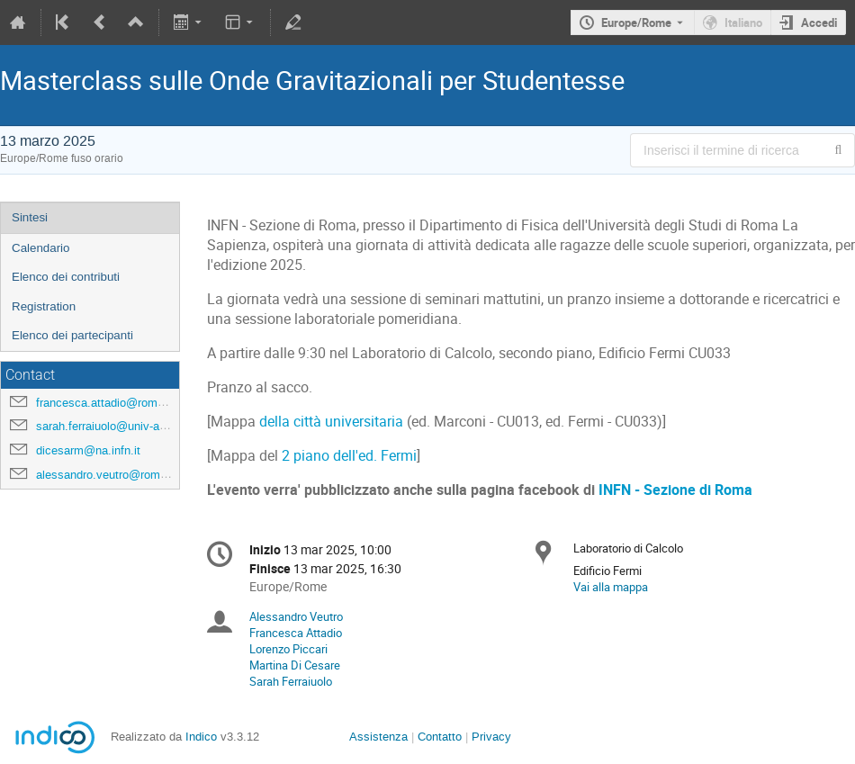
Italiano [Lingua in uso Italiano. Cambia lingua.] (743, 22)
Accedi (819, 22)
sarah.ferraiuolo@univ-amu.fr (111, 426)
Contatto (440, 736)
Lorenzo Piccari (288, 649)
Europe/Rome (636, 22)
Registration (44, 306)
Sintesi (30, 217)
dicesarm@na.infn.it (88, 450)
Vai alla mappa (610, 587)
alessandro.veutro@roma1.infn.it (120, 474)
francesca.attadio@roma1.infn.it (119, 402)
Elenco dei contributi (66, 276)
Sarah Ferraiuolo (290, 681)
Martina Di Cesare (294, 665)
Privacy (491, 736)
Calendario (40, 248)
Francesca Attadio (295, 633)
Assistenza (378, 736)
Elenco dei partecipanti (72, 335)
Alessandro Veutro (296, 616)
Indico (201, 736)
